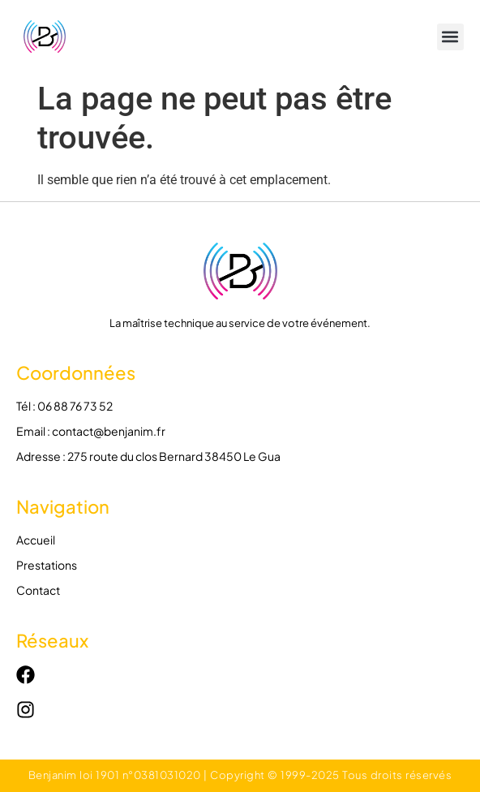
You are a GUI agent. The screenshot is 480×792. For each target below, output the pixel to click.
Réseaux (52, 640)
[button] (450, 37)
